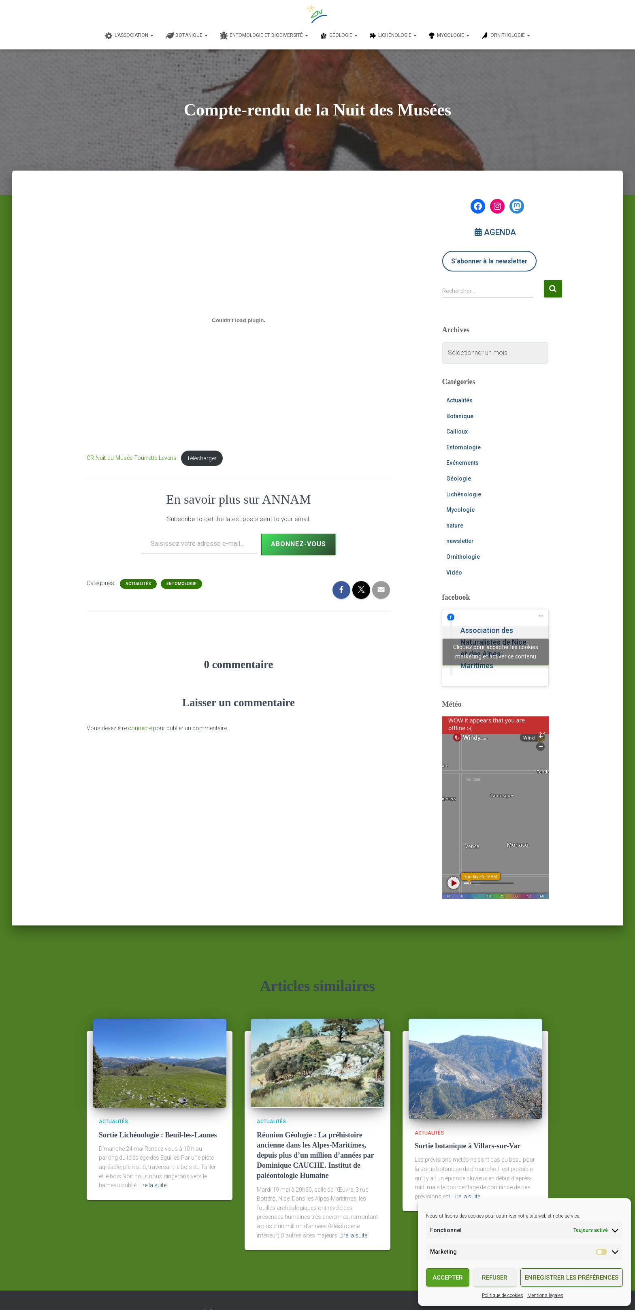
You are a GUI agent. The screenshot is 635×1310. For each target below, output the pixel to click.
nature (454, 525)
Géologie (458, 478)
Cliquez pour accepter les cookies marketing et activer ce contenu (495, 652)
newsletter (460, 541)
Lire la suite (152, 1185)
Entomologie (181, 583)
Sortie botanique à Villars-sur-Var (467, 1146)
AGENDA (495, 232)
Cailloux (457, 431)
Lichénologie (463, 494)
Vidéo (454, 572)
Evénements (462, 462)
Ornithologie (463, 556)
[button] (151, 35)
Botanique (459, 416)
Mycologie (460, 509)
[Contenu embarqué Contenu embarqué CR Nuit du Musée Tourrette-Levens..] (238, 320)
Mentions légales (545, 1295)
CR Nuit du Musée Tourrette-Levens (132, 458)
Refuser (494, 1277)
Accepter (448, 1277)
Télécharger (202, 458)
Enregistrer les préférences (571, 1277)
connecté (140, 728)
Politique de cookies (502, 1295)
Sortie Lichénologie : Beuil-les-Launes (158, 1135)
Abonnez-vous (298, 544)
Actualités (138, 583)
